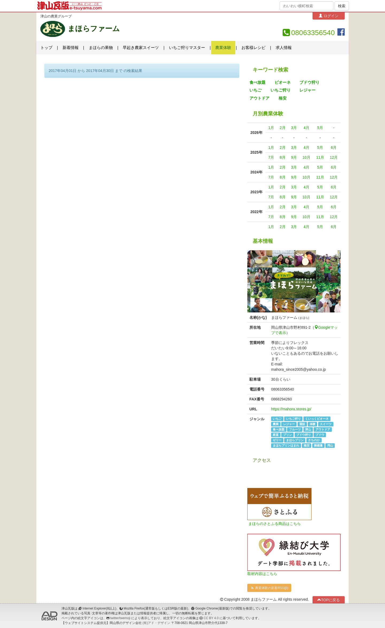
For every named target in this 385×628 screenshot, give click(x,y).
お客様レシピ (253, 48)
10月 (306, 157)
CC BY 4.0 (211, 618)
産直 (276, 434)
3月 (294, 128)
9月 (294, 157)
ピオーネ (283, 82)
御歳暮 (318, 445)
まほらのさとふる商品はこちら (274, 523)
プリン (287, 434)
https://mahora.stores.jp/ (291, 409)
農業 (276, 424)
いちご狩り (281, 90)
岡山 (330, 445)
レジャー (307, 90)
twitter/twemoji (120, 618)
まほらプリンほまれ (286, 445)
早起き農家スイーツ (141, 48)
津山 (308, 429)
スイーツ (326, 424)
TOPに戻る (328, 599)
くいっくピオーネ (317, 418)
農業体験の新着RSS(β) (269, 588)
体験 (312, 424)
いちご (255, 90)
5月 (320, 128)
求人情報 (284, 48)
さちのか (314, 440)
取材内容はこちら (262, 574)
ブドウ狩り (309, 82)
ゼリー (277, 440)
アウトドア (259, 98)
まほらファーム (94, 29)
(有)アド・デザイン (156, 623)
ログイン (328, 15)
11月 (320, 157)
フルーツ (295, 429)
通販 (302, 424)
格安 (283, 98)
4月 (306, 128)
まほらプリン (295, 440)
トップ (46, 48)
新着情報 (71, 48)
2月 (283, 128)
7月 (271, 157)
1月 (271, 128)
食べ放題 (257, 82)
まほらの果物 (101, 48)
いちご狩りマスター (187, 48)
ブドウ (319, 434)
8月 (283, 157)
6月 (334, 147)
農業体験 (223, 48)
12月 (334, 157)
